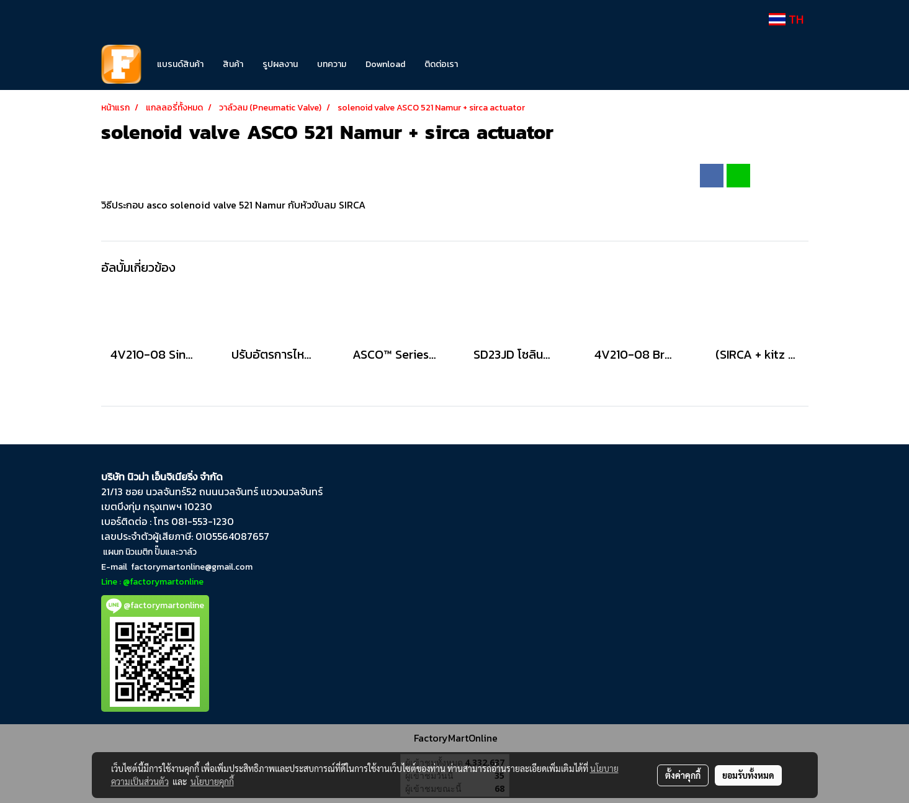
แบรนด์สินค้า (180, 64)
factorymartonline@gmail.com (192, 566)
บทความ (331, 64)
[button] (485, 65)
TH (786, 19)
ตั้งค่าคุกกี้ (683, 775)
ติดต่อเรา (441, 64)
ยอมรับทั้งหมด (748, 775)
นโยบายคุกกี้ (212, 781)
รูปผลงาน (280, 64)
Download (385, 64)
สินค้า (233, 64)
